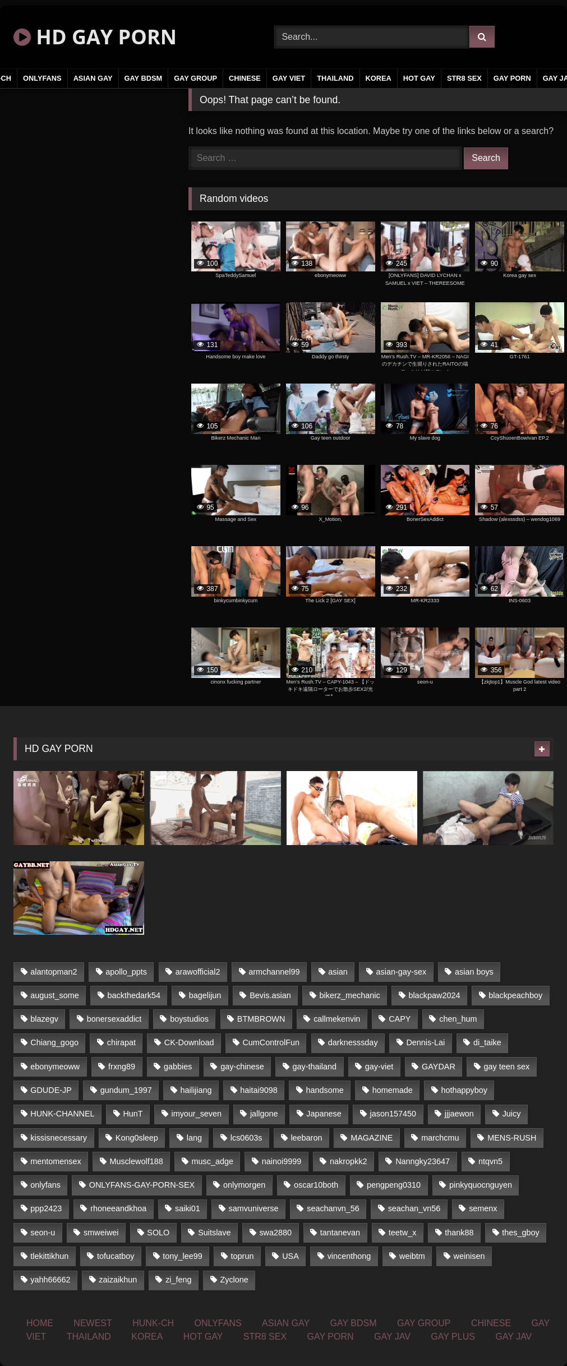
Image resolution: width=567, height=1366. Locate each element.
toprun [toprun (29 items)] (242, 1256)
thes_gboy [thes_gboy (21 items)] (520, 1232)
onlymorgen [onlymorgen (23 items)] (244, 1184)
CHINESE (245, 78)
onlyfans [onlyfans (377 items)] (45, 1184)
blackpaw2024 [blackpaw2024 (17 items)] (434, 995)
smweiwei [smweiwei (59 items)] (101, 1232)
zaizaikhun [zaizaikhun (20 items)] (118, 1279)
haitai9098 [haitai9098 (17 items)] (258, 1090)
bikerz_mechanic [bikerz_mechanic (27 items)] (350, 995)
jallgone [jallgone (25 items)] (264, 1113)
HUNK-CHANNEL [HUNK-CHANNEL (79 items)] (62, 1113)
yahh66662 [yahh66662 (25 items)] (50, 1279)
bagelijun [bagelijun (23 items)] (205, 995)
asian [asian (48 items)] (337, 971)
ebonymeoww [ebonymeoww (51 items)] (55, 1066)
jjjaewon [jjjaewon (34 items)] (459, 1113)
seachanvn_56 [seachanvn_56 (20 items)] (333, 1208)
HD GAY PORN (95, 36)
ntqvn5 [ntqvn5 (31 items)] (490, 1161)
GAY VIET (289, 78)
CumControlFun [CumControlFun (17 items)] (270, 1042)
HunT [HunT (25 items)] (132, 1113)
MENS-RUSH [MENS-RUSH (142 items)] (511, 1137)
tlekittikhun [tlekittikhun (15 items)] (49, 1256)
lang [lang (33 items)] (194, 1137)
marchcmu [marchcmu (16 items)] (440, 1137)
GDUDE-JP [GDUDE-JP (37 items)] (51, 1090)
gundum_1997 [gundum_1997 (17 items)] (126, 1090)
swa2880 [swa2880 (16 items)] (275, 1232)
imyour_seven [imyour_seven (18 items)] (196, 1113)
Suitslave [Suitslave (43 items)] (214, 1232)
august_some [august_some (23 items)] (54, 995)
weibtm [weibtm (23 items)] (412, 1256)
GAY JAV (392, 1336)
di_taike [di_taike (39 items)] (487, 1042)
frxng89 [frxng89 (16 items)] (121, 1066)
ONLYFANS (42, 78)
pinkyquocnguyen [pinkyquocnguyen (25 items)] (480, 1184)
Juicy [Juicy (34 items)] (512, 1113)
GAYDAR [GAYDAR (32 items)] (438, 1066)
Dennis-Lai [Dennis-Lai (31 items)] (425, 1042)
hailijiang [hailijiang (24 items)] (196, 1090)
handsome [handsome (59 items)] (325, 1090)
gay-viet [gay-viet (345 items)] (379, 1066)
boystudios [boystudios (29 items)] (189, 1018)
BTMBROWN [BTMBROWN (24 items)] (261, 1018)
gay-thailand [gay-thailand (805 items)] (314, 1066)
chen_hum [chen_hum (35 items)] (458, 1018)
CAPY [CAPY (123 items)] (400, 1018)
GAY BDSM (144, 78)
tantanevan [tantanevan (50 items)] (340, 1232)
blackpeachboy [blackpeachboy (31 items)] (515, 995)
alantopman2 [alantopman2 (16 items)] (53, 971)
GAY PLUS (453, 1336)
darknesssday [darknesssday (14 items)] (353, 1042)
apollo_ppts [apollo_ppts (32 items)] (126, 971)
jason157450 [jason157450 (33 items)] (393, 1113)
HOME (39, 1323)
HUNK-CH (153, 1323)
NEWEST (92, 1323)
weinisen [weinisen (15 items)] (469, 1256)
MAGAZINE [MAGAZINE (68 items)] (372, 1137)
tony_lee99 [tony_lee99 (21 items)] (182, 1256)
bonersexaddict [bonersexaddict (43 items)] (114, 1018)
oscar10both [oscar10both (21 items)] (316, 1184)
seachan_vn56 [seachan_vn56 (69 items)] (414, 1208)
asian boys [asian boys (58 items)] (474, 971)
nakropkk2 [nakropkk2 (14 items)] (348, 1161)
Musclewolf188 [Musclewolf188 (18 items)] (136, 1161)
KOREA (378, 78)
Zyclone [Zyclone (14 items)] (234, 1279)
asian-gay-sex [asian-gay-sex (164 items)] (401, 971)
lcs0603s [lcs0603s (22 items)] (246, 1137)
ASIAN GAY (93, 78)
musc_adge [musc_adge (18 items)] (212, 1161)
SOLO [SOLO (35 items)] (158, 1232)
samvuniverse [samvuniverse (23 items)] (254, 1208)
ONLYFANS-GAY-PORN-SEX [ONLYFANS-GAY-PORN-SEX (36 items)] (142, 1184)
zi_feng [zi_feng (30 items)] (178, 1279)
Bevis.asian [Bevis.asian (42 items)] (270, 995)
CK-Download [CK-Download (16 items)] (189, 1042)
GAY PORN (512, 78)
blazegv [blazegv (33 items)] (44, 1018)
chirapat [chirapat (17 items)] (121, 1042)
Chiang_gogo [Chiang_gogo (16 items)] (54, 1042)
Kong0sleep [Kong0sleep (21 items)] (137, 1137)
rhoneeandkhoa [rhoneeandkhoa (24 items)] (118, 1208)
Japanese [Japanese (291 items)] (323, 1113)
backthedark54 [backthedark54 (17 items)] (134, 995)
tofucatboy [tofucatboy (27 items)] (115, 1256)
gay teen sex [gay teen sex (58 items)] (507, 1066)
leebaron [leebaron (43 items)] (306, 1137)
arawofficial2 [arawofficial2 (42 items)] (198, 971)
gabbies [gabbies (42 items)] (178, 1066)
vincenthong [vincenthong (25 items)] (349, 1256)
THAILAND (335, 78)
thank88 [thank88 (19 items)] (459, 1232)
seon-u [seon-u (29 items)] (42, 1232)
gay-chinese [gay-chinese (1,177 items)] (242, 1066)
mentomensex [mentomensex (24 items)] (55, 1161)
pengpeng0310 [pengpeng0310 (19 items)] (394, 1184)
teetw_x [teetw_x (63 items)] (403, 1232)
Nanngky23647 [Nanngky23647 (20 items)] (422, 1161)
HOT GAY (419, 78)
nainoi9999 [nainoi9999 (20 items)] (281, 1161)
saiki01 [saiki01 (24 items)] (187, 1208)
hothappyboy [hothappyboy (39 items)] (464, 1090)
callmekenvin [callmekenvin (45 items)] (337, 1018)
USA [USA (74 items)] (290, 1256)
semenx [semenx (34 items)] (483, 1208)
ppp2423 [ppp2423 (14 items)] (46, 1208)
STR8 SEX (464, 78)
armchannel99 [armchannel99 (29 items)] (273, 971)
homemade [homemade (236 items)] (392, 1090)
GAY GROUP (195, 78)
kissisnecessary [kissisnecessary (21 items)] (58, 1137)
